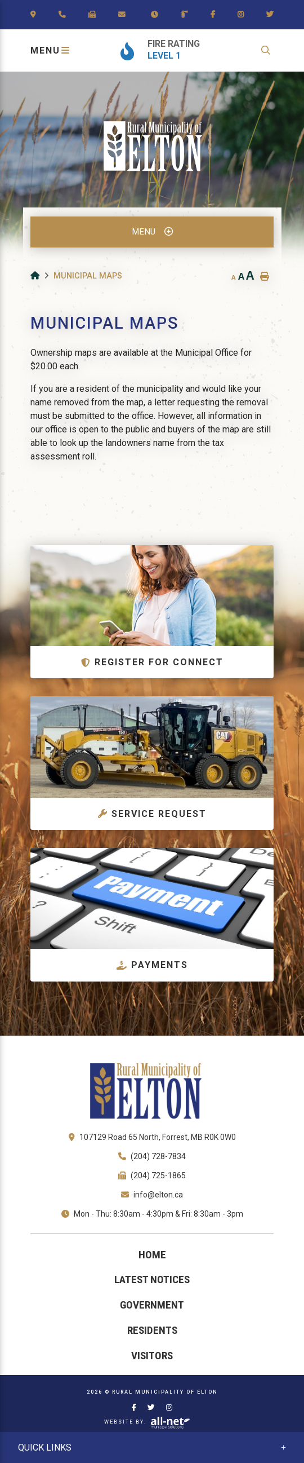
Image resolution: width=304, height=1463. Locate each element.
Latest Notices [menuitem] (152, 1279)
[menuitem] (152, 1255)
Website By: (147, 1422)
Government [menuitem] (152, 1304)
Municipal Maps (87, 276)
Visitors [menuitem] (152, 1355)
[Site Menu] (152, 231)
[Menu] (50, 51)
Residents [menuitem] (152, 1330)
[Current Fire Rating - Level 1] (164, 50)
